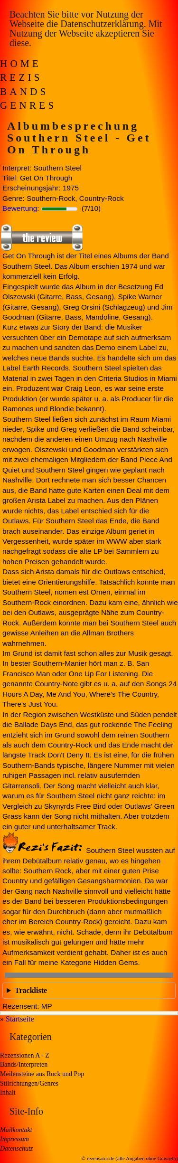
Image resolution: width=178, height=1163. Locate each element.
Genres (28, 105)
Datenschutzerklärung (101, 24)
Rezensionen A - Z (24, 1055)
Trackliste (31, 990)
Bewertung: (20, 208)
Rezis (21, 77)
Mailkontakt (16, 1130)
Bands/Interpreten (23, 1064)
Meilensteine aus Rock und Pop (42, 1074)
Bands (24, 91)
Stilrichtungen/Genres (29, 1083)
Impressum (14, 1139)
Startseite (20, 1019)
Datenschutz (16, 1148)
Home (20, 63)
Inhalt (8, 1092)
